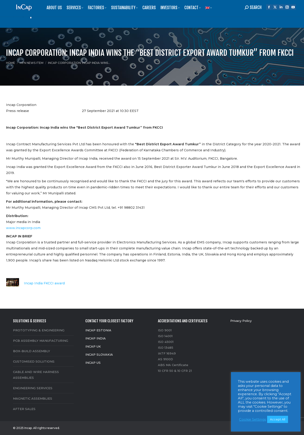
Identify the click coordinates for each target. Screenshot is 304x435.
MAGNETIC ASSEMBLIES (32, 398)
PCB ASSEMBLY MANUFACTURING (40, 340)
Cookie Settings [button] (252, 419)
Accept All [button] (277, 419)
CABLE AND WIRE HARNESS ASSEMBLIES (36, 374)
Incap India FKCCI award (35, 283)
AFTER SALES (24, 409)
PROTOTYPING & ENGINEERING (38, 330)
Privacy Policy (241, 321)
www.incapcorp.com (23, 228)
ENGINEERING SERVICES (32, 388)
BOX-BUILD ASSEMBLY (31, 351)
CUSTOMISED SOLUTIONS (33, 361)
